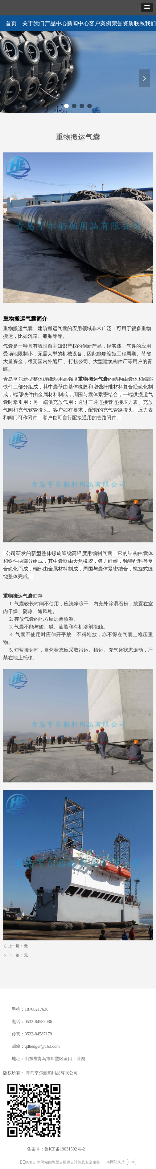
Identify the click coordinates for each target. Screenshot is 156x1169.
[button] (147, 7)
